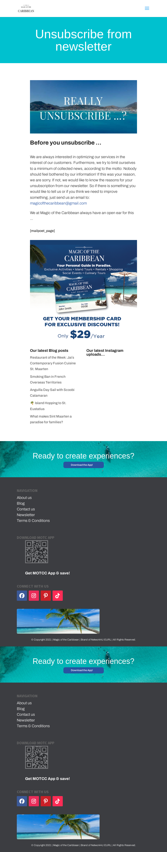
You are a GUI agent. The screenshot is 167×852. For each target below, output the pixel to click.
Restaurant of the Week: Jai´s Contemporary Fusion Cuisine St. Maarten (53, 363)
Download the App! (82, 464)
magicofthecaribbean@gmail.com (58, 203)
